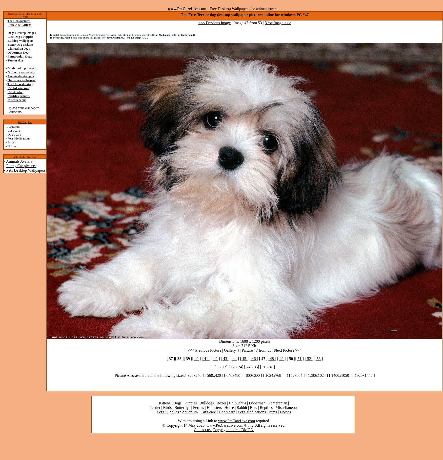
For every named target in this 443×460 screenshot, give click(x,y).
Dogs (20, 56)
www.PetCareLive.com (236, 421)
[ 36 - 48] (267, 367)
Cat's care (14, 130)
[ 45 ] (244, 359)
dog (15, 60)
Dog (18, 52)
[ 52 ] (309, 359)
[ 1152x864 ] (294, 375)
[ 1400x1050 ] (340, 375)
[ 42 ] (215, 359)
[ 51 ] (299, 359)
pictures (19, 96)
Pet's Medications (19, 138)
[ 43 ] (225, 359)
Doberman (257, 403)
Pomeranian (277, 403)
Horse (229, 407)
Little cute (20, 25)
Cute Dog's (21, 37)
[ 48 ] (272, 359)
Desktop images (22, 33)
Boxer (221, 403)
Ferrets (198, 407)
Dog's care (14, 134)
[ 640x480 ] (233, 375)
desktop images (22, 68)
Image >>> (278, 23)
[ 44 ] (234, 359)
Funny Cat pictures (21, 166)
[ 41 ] (206, 359)
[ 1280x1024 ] (317, 375)
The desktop (19, 84)
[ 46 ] (253, 359)
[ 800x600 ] (252, 375)
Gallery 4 (231, 350)
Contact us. (15, 112)
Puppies (190, 403)
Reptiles (266, 407)
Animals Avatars (19, 161)
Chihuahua (237, 403)
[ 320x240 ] (194, 375)
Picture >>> (288, 350)
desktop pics (21, 76)
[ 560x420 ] (214, 375)
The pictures (18, 21)
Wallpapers (21, 40)
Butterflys (182, 407)
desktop (15, 92)
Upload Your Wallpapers (23, 108)
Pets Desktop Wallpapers (25, 170)
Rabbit (242, 407)
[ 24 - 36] (251, 367)
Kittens (164, 403)
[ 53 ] (318, 359)
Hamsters (214, 407)
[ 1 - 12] (221, 367)
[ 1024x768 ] (273, 375)
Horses (12, 146)
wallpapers (21, 72)
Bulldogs (207, 403)
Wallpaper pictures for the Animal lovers (25, 15)
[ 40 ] (196, 359)
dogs (19, 48)
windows (19, 88)
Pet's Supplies (25, 122)
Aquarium (13, 126)
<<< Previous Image (214, 23)
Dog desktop (20, 44)
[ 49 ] (281, 359)
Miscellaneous (17, 100)
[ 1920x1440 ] (363, 375)
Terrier (155, 407)
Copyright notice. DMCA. (233, 430)
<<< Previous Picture (204, 350)
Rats (253, 407)
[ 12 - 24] (235, 367)
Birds (11, 142)
